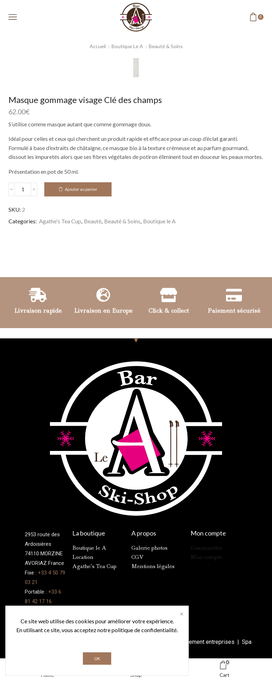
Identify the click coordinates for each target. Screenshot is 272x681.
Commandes (206, 547)
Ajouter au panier (81, 189)
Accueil (98, 46)
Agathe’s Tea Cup (94, 566)
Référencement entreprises (201, 642)
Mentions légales (153, 566)
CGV (137, 557)
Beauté (92, 221)
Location (83, 557)
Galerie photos (149, 547)
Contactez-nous (44, 611)
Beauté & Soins (166, 46)
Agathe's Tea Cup (60, 221)
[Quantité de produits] (23, 189)
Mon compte (206, 557)
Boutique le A (127, 46)
